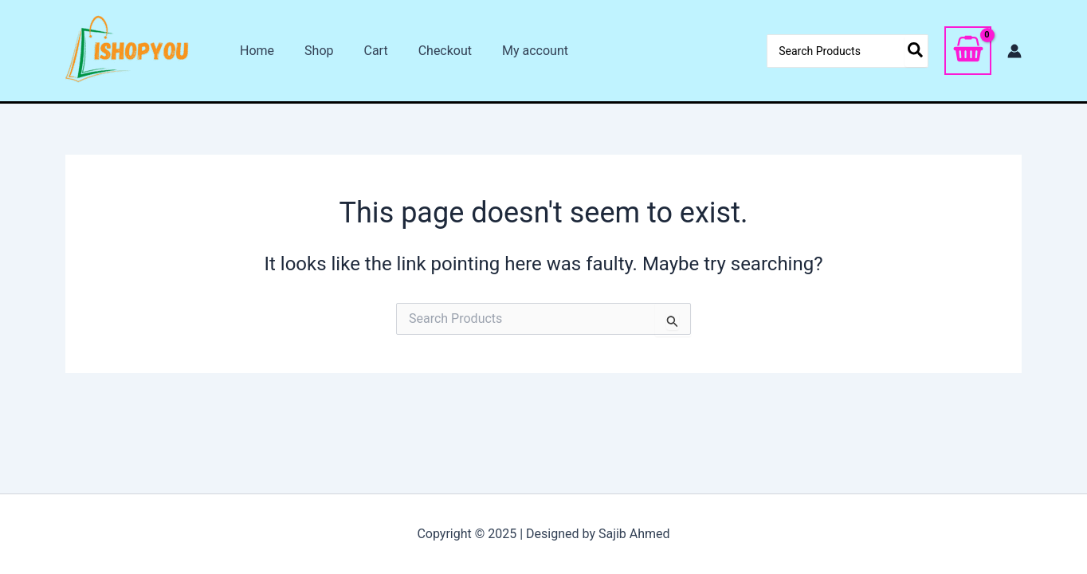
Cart (363, 50)
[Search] (916, 51)
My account (514, 50)
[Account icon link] (1014, 51)
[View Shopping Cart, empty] (967, 50)
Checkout (428, 50)
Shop (311, 50)
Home (254, 50)
